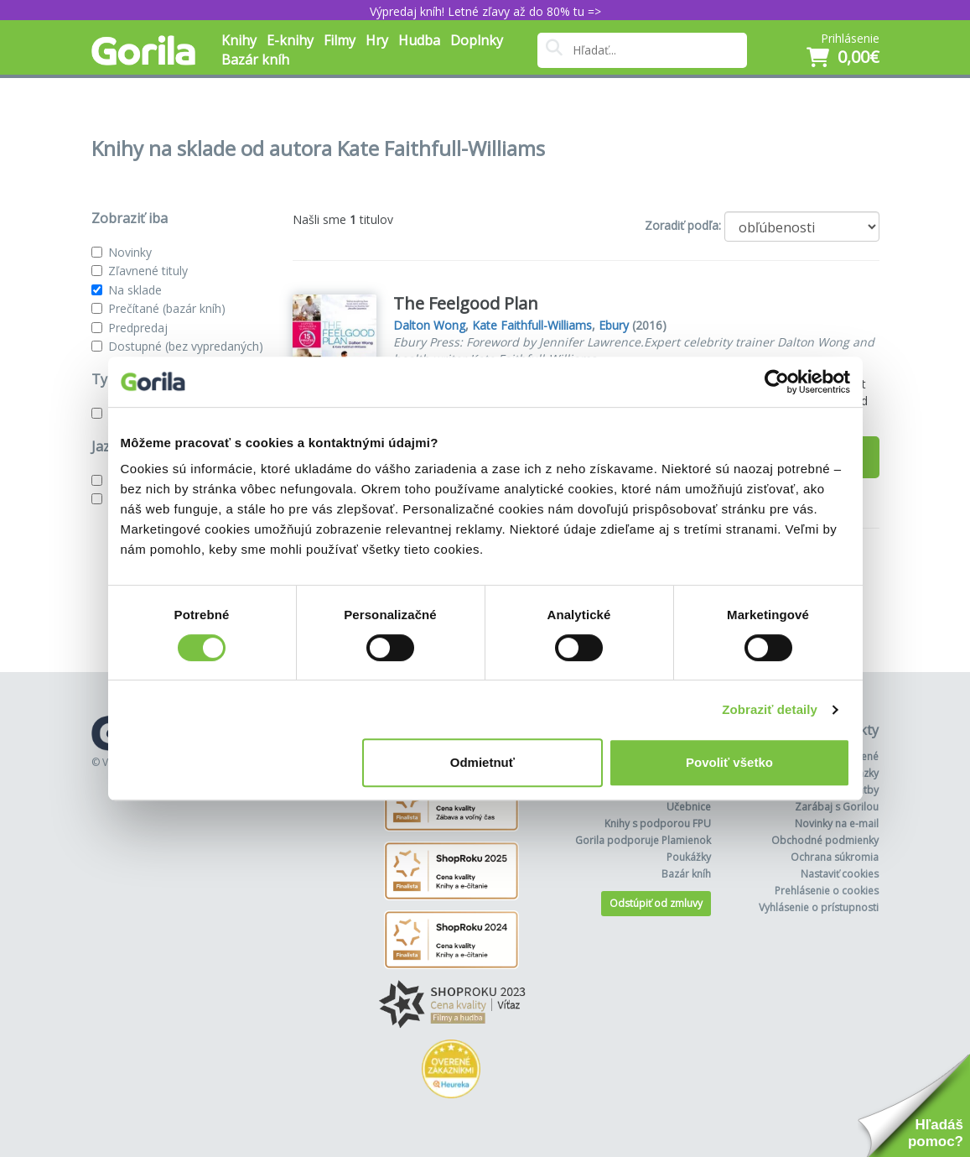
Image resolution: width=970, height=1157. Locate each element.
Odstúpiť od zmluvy (656, 903)
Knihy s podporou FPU (657, 823)
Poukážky (689, 857)
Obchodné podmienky (825, 840)
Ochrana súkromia (835, 857)
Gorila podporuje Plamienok (643, 840)
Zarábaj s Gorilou (837, 807)
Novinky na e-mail (837, 823)
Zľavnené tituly (148, 271)
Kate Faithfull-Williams (532, 325)
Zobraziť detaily (769, 709)
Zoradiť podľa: (683, 225)
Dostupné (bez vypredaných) (185, 346)
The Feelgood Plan (465, 303)
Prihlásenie (850, 38)
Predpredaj (138, 328)
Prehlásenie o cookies (827, 890)
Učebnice (689, 807)
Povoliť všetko (729, 762)
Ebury (614, 325)
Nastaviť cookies (840, 874)
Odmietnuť (482, 762)
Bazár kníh (255, 59)
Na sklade (135, 290)
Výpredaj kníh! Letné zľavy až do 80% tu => (485, 11)
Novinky (130, 252)
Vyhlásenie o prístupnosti (819, 907)
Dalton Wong (429, 325)
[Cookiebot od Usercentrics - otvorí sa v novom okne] (776, 381)
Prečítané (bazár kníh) (167, 308)
